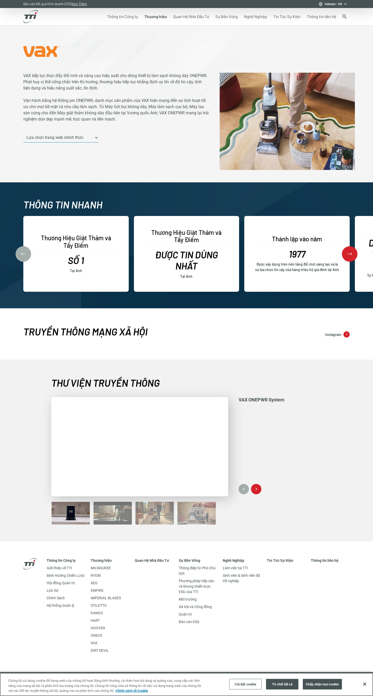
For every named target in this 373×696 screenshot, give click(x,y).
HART (95, 620)
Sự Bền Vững (189, 560)
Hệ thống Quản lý (60, 605)
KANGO (97, 613)
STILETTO (99, 605)
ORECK (96, 635)
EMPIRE (97, 590)
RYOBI (96, 575)
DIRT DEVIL (100, 650)
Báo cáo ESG (189, 622)
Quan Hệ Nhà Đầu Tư (152, 560)
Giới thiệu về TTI (59, 568)
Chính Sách (56, 598)
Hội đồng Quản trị (61, 583)
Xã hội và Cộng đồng (195, 607)
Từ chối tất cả (282, 684)
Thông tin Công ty (61, 560)
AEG (94, 583)
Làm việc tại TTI (235, 568)
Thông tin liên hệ (325, 560)
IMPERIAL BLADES (106, 598)
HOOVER (98, 628)
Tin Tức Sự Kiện (280, 560)
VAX (94, 643)
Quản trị (185, 614)
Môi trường (188, 599)
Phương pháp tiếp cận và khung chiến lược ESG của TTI (196, 586)
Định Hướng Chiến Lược (66, 575)
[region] (186, 684)
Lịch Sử (53, 590)
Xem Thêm (79, 4)
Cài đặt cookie (245, 684)
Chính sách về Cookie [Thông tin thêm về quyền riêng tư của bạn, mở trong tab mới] (132, 691)
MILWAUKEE (101, 568)
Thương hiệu (101, 560)
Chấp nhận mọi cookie (322, 684)
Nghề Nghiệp (233, 560)
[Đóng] (364, 684)
